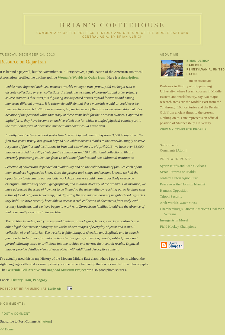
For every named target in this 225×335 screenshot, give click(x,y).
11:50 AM (55, 288)
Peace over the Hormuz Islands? (182, 184)
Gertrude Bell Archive (23, 270)
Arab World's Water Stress (178, 203)
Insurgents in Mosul (174, 220)
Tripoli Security (171, 196)
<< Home (7, 329)
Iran (27, 280)
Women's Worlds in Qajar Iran (81, 77)
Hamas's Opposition (174, 190)
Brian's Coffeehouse (112, 25)
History (17, 280)
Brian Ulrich (198, 60)
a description (128, 77)
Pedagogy (40, 280)
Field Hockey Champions (178, 226)
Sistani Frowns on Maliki (178, 172)
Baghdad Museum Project (66, 270)
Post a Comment (16, 313)
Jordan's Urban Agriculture (179, 178)
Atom (47, 321)
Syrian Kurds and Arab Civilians (183, 166)
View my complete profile (183, 129)
